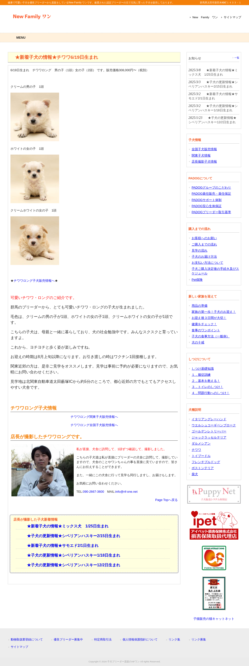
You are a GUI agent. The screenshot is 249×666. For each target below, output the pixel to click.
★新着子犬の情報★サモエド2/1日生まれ (60, 545)
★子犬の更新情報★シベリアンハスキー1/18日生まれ (71, 555)
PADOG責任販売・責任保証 (211, 193)
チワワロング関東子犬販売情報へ (94, 417)
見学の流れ (199, 250)
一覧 (236, 57)
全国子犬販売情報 (204, 149)
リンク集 (174, 639)
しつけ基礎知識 (203, 368)
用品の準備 (199, 305)
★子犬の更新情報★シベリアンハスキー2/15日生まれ (71, 536)
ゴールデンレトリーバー (209, 431)
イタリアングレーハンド (209, 419)
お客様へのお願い (204, 238)
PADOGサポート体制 (207, 200)
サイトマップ (232, 17)
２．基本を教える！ (206, 381)
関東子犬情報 (201, 155)
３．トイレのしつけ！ (207, 387)
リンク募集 (198, 639)
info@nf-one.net (126, 491)
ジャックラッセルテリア (209, 437)
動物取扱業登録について (27, 639)
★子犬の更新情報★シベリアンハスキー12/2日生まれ (71, 565)
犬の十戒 (198, 342)
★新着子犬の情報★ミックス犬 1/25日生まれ (65, 526)
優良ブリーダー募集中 (68, 639)
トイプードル (201, 456)
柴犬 (195, 474)
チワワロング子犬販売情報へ (34, 280)
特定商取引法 (103, 639)
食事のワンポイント (206, 330)
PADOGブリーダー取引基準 (211, 212)
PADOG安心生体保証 (207, 206)
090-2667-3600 (93, 491)
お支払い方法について (207, 262)
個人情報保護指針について (140, 639)
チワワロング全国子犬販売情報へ (94, 425)
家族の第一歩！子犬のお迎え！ (214, 312)
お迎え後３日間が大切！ (209, 318)
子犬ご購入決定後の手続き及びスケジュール (215, 271)
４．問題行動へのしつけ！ (211, 393)
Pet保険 (197, 279)
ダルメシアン (201, 443)
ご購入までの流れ (204, 244)
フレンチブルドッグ (206, 462)
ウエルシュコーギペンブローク (214, 425)
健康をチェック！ (204, 324)
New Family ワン (205, 17)
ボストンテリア (203, 468)
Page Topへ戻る (166, 500)
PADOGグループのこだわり (211, 187)
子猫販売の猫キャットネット (213, 619)
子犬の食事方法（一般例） (211, 336)
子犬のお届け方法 (204, 256)
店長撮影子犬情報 (204, 161)
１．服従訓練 (201, 375)
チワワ (196, 450)
